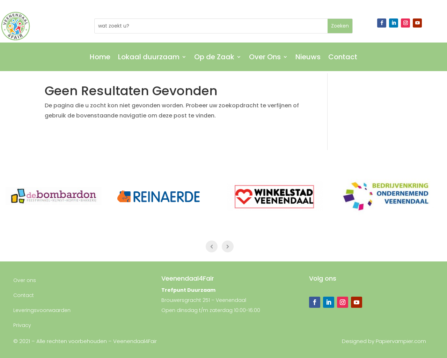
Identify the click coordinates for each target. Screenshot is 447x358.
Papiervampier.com (401, 341)
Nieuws (308, 58)
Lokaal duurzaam (148, 58)
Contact (342, 58)
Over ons (24, 280)
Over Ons (265, 58)
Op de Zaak (214, 58)
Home (100, 58)
